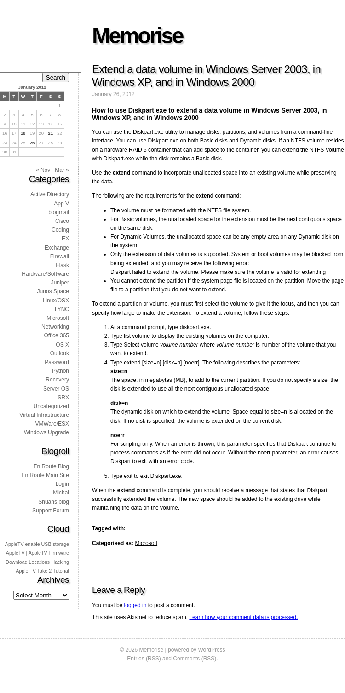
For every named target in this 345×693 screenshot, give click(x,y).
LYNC (62, 309)
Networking (55, 327)
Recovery (57, 379)
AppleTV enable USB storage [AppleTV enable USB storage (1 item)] (37, 544)
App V (61, 203)
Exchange (57, 247)
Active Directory (49, 194)
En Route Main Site (45, 475)
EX (65, 238)
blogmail (58, 212)
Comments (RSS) (194, 658)
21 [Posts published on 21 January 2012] (50, 133)
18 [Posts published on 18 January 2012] (23, 133)
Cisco (62, 221)
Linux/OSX (56, 300)
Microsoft (146, 543)
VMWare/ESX (52, 423)
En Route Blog (51, 466)
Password (57, 362)
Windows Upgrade (46, 432)
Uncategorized (51, 406)
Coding (60, 230)
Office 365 (56, 335)
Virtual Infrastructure (44, 415)
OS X (62, 344)
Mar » (62, 170)
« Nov (43, 170)
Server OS (56, 389)
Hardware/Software (45, 274)
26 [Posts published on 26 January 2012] (32, 142)
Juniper (60, 282)
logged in (135, 605)
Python (60, 371)
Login (62, 484)
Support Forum (50, 510)
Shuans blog (53, 502)
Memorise (137, 35)
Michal (61, 492)
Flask (62, 265)
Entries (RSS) (144, 658)
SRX (63, 397)
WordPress (211, 650)
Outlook (59, 353)
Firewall (59, 256)
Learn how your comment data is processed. (243, 617)
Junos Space (53, 291)
